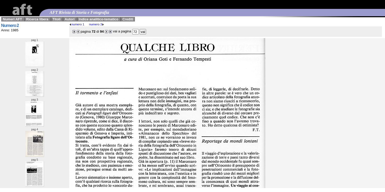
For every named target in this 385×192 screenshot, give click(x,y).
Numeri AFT (12, 19)
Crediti (127, 19)
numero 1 (76, 24)
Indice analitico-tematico (98, 19)
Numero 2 (10, 25)
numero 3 (96, 24)
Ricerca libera (37, 19)
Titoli (57, 19)
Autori (69, 19)
